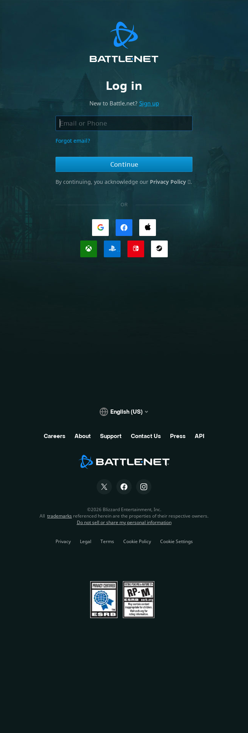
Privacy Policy (169, 181)
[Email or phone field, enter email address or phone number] (124, 123)
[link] (100, 227)
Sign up (149, 103)
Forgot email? (73, 140)
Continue (124, 164)
